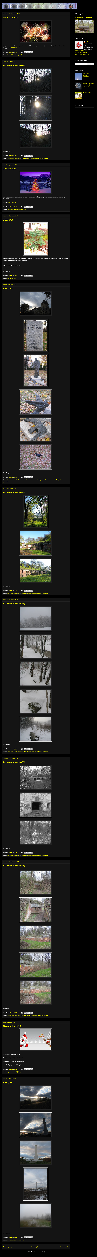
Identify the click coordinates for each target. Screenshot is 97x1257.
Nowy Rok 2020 (10, 17)
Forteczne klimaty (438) (14, 865)
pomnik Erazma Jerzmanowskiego (49, 480)
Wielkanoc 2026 (87, 93)
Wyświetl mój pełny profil (82, 54)
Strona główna (36, 1247)
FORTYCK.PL (15, 48)
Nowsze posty (7, 1247)
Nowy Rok (10, 55)
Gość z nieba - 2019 (12, 1026)
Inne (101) (7, 288)
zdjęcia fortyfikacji (42, 158)
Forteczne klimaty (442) (14, 65)
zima (15, 278)
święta (15, 55)
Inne (8, 480)
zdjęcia (22, 1240)
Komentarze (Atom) (39, 1252)
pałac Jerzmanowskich (21, 480)
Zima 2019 (8, 220)
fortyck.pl (23, 158)
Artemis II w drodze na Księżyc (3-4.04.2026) (88, 84)
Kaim (18, 1240)
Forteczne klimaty (12, 158)
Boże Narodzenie (11, 209)
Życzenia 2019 (9, 168)
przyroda (5, 482)
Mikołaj (15, 1072)
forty (19, 158)
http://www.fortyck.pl (81, 50)
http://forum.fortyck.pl (81, 52)
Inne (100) (7, 1082)
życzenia (20, 55)
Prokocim (62, 480)
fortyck (88, 42)
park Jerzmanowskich (34, 480)
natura (12, 480)
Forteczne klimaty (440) (14, 603)
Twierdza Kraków (32, 158)
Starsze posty (64, 1247)
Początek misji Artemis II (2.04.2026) (87, 75)
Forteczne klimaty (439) (14, 762)
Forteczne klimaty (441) (14, 492)
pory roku (10, 278)
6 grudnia (10, 1072)
